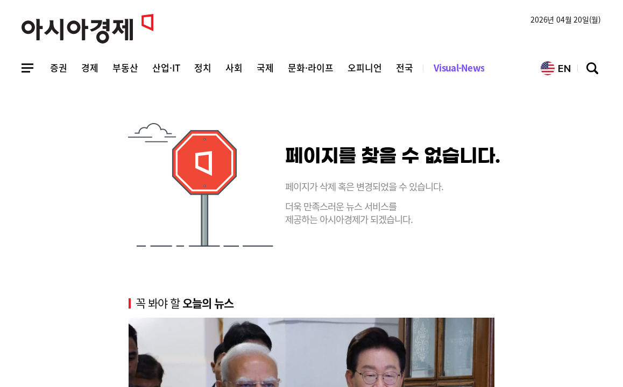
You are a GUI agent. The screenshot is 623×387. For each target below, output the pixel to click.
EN (556, 68)
